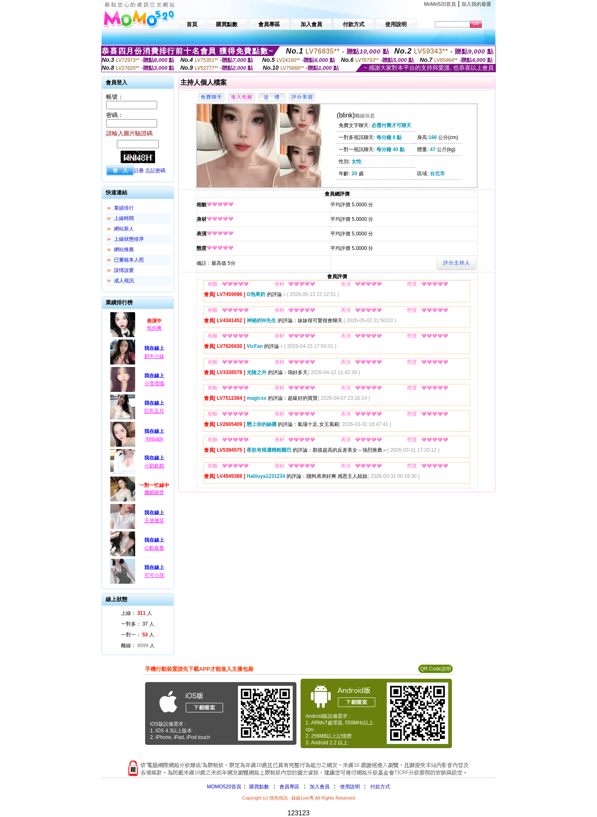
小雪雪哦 (154, 383)
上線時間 (124, 218)
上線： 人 (136, 613)
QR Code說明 (435, 669)
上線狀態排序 (129, 239)
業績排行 (124, 208)
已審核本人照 (129, 260)
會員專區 (289, 787)
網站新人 (124, 229)
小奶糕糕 (154, 466)
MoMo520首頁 (440, 4)
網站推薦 (124, 249)
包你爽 (154, 328)
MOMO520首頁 (224, 787)
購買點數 (258, 787)
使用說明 (350, 787)
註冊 (139, 171)
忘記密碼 (155, 171)
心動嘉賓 (154, 548)
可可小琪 (154, 575)
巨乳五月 (154, 411)
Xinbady (154, 439)
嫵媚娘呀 (154, 492)
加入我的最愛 (476, 4)
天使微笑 (154, 520)
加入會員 (320, 787)
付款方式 (380, 787)
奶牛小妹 (154, 356)
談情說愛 (124, 270)
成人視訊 (124, 281)
